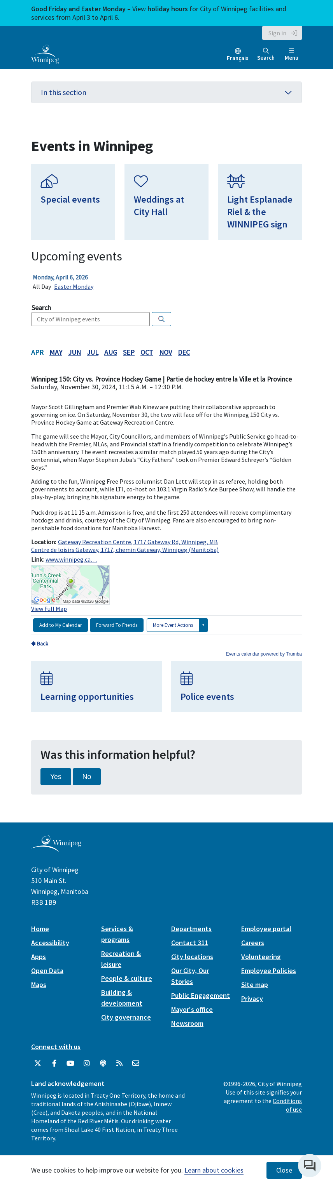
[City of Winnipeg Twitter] (37, 1063)
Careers (252, 942)
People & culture (126, 978)
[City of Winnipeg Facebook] (54, 1063)
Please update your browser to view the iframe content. (166, 281)
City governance (126, 1017)
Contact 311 (189, 942)
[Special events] (73, 202)
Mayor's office (192, 1009)
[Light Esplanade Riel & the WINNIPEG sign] (260, 202)
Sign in (277, 33)
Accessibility (50, 942)
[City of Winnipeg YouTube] (70, 1063)
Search (266, 54)
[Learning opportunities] (96, 686)
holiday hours (167, 8)
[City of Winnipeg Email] (135, 1063)
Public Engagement (200, 995)
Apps (38, 956)
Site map (254, 984)
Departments (191, 928)
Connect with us (56, 1046)
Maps (38, 984)
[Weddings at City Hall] (166, 202)
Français (238, 58)
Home (40, 928)
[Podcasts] (103, 1063)
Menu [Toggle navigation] (291, 54)
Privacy (252, 998)
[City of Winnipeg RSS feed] (119, 1063)
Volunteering (261, 956)
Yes (55, 777)
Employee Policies (268, 970)
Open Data (47, 970)
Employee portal (266, 928)
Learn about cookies (214, 1170)
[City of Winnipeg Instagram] (86, 1063)
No (86, 777)
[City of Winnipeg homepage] (56, 849)
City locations (192, 956)
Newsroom (187, 1023)
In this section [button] (166, 92)
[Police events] (236, 686)
